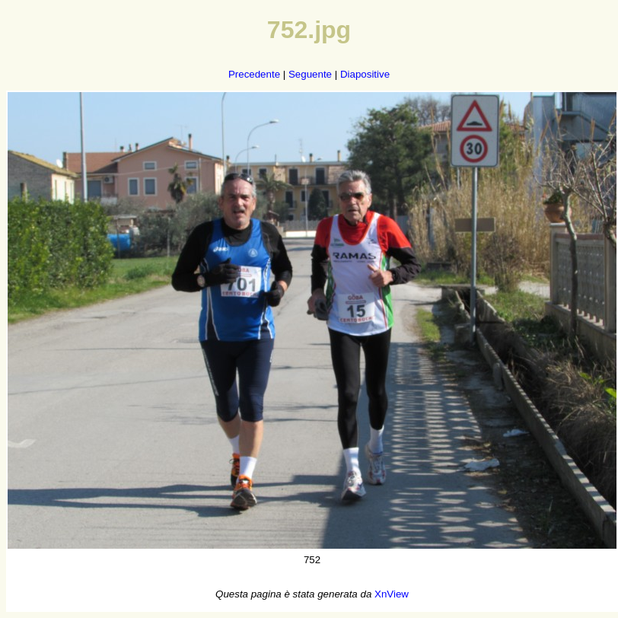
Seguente (310, 74)
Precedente (254, 74)
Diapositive (365, 74)
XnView (391, 594)
